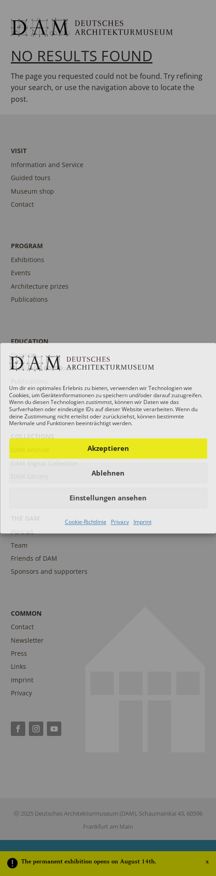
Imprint (142, 522)
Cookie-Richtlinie (85, 522)
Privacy (120, 522)
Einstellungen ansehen (108, 498)
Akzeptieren (108, 448)
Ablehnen (108, 473)
